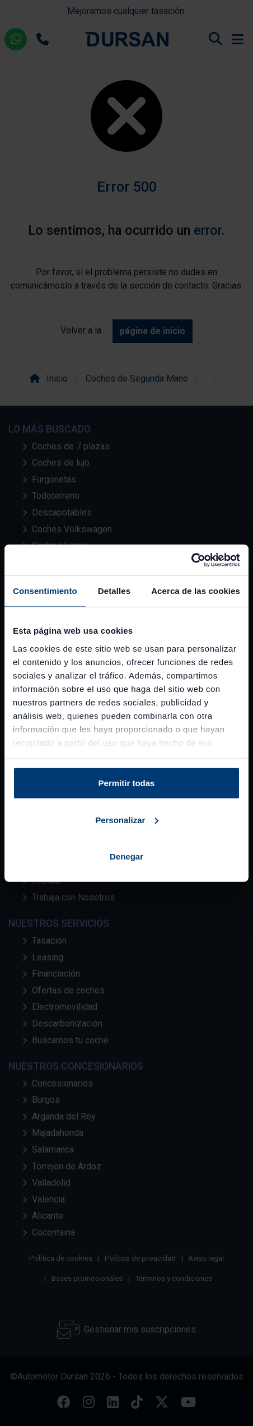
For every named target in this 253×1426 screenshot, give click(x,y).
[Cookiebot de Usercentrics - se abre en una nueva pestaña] (191, 559)
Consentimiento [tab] (45, 591)
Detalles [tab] (114, 591)
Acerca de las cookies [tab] (195, 591)
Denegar (126, 856)
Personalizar (126, 819)
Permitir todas (127, 783)
